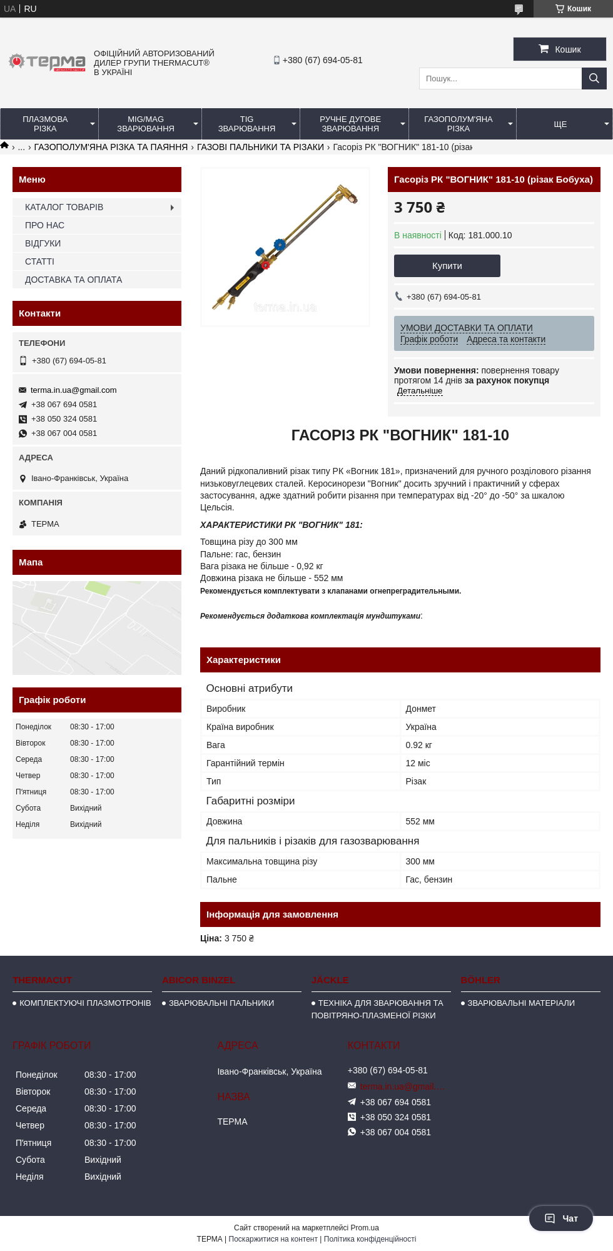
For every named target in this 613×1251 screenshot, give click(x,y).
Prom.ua (365, 1227)
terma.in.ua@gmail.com (73, 390)
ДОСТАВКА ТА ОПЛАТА (73, 280)
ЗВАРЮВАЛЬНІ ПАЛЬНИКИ (221, 1003)
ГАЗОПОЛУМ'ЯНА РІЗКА (458, 123)
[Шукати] (594, 78)
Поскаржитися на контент (273, 1239)
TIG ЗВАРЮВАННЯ (247, 123)
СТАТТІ (39, 261)
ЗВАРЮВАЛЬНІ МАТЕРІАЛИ (521, 1003)
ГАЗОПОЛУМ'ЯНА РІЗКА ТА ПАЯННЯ (111, 147)
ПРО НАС (44, 225)
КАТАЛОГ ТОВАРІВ (64, 207)
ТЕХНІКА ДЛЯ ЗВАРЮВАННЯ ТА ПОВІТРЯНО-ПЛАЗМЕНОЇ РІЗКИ (377, 1009)
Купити (447, 265)
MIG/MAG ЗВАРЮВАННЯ (146, 123)
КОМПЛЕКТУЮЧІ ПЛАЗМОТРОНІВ (85, 1003)
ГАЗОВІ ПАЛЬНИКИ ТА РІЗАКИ (260, 147)
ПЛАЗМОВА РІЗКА (45, 123)
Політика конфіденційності (370, 1239)
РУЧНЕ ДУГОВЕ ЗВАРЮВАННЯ (350, 123)
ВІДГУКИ (43, 243)
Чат (561, 1218)
